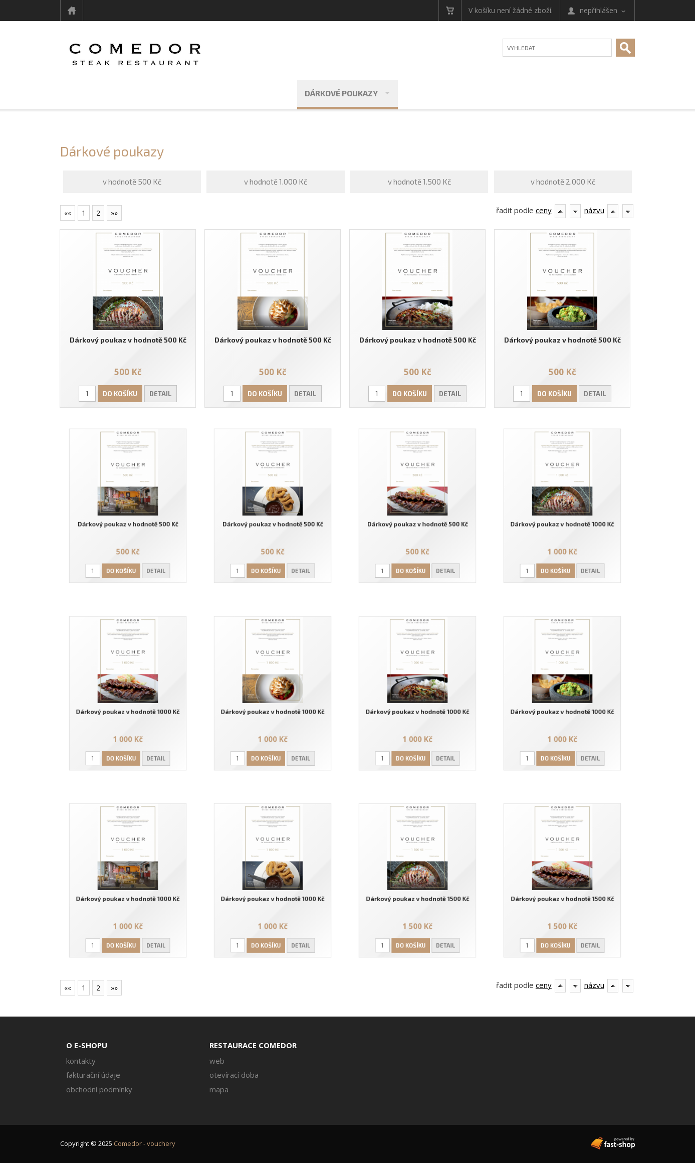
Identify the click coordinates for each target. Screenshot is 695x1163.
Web (216, 1061)
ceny (544, 210)
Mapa (218, 1089)
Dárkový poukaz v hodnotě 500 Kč (128, 339)
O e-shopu (86, 1045)
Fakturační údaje (93, 1075)
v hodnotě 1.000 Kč (275, 181)
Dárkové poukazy (341, 93)
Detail (160, 393)
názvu (594, 210)
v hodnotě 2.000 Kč (563, 181)
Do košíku (120, 393)
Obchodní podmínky (99, 1089)
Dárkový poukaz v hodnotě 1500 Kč (417, 893)
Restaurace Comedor (253, 1045)
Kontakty (81, 1061)
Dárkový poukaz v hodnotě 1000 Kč (562, 518)
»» (114, 213)
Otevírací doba (234, 1075)
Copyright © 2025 (117, 1143)
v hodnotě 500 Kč (132, 181)
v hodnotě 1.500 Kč (419, 181)
